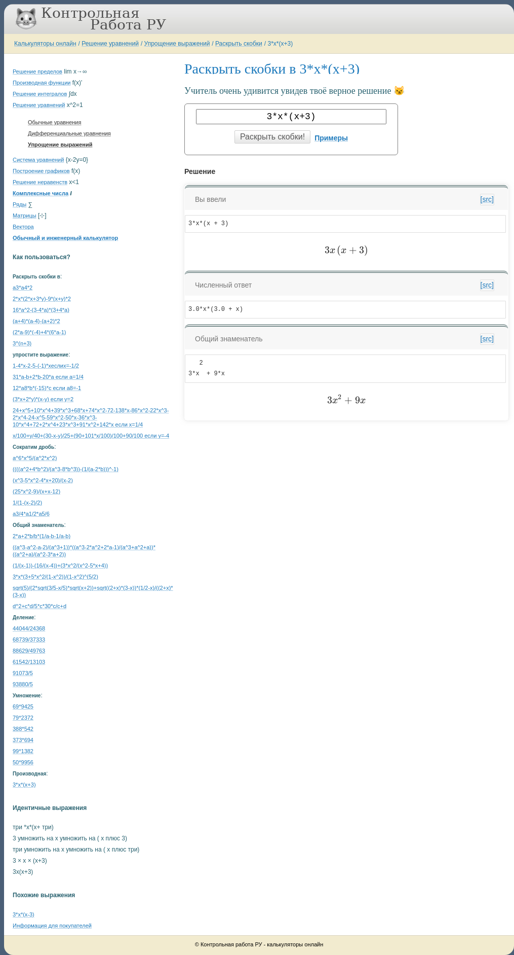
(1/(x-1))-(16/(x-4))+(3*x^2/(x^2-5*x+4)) (60, 565)
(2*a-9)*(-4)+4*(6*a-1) (39, 332)
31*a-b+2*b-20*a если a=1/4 (48, 377)
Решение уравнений (110, 43)
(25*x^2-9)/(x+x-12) (36, 491)
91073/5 (23, 673)
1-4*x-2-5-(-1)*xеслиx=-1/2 (46, 366)
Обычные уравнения (54, 122)
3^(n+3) (22, 343)
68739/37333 (29, 639)
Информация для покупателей (52, 926)
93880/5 (23, 684)
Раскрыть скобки (238, 43)
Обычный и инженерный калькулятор (65, 238)
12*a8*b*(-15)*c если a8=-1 (47, 388)
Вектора (23, 227)
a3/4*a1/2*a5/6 (31, 514)
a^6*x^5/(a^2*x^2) (35, 458)
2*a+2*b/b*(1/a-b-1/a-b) (41, 536)
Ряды (19, 204)
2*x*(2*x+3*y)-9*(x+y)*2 (42, 299)
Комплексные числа (40, 193)
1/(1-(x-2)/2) (27, 503)
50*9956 (23, 762)
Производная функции (41, 83)
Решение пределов (37, 71)
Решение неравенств (40, 182)
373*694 (23, 740)
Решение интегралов (40, 94)
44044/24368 (29, 628)
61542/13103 (29, 662)
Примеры (331, 138)
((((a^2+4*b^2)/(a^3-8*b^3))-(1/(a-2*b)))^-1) (65, 469)
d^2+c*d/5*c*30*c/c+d (39, 606)
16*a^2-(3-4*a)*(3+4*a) (41, 310)
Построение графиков (41, 171)
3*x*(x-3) (23, 914)
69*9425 (23, 706)
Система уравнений (38, 160)
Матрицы (24, 216)
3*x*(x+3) (280, 43)
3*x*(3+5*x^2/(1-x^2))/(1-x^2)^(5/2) (55, 577)
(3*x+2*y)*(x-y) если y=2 (43, 399)
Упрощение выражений (177, 43)
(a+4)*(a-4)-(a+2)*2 (36, 321)
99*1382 (23, 751)
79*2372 (23, 718)
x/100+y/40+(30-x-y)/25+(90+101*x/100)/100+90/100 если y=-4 (91, 436)
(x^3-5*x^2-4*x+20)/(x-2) (43, 480)
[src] (487, 199)
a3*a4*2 (22, 288)
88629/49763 (29, 651)
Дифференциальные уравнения (69, 133)
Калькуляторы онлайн (45, 43)
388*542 (23, 729)
